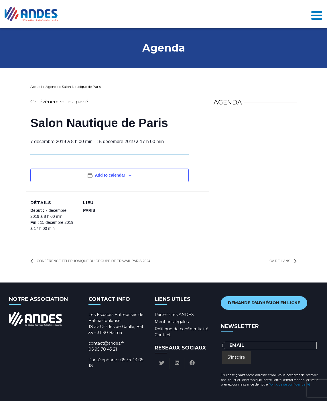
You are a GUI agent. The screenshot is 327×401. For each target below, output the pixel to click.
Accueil (36, 86)
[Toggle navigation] (316, 13)
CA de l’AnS (280, 261)
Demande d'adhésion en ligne (264, 302)
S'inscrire (236, 357)
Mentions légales (172, 321)
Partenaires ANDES (174, 314)
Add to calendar (110, 175)
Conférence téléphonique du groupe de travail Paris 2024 (93, 261)
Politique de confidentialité (181, 328)
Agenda (52, 86)
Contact (163, 334)
